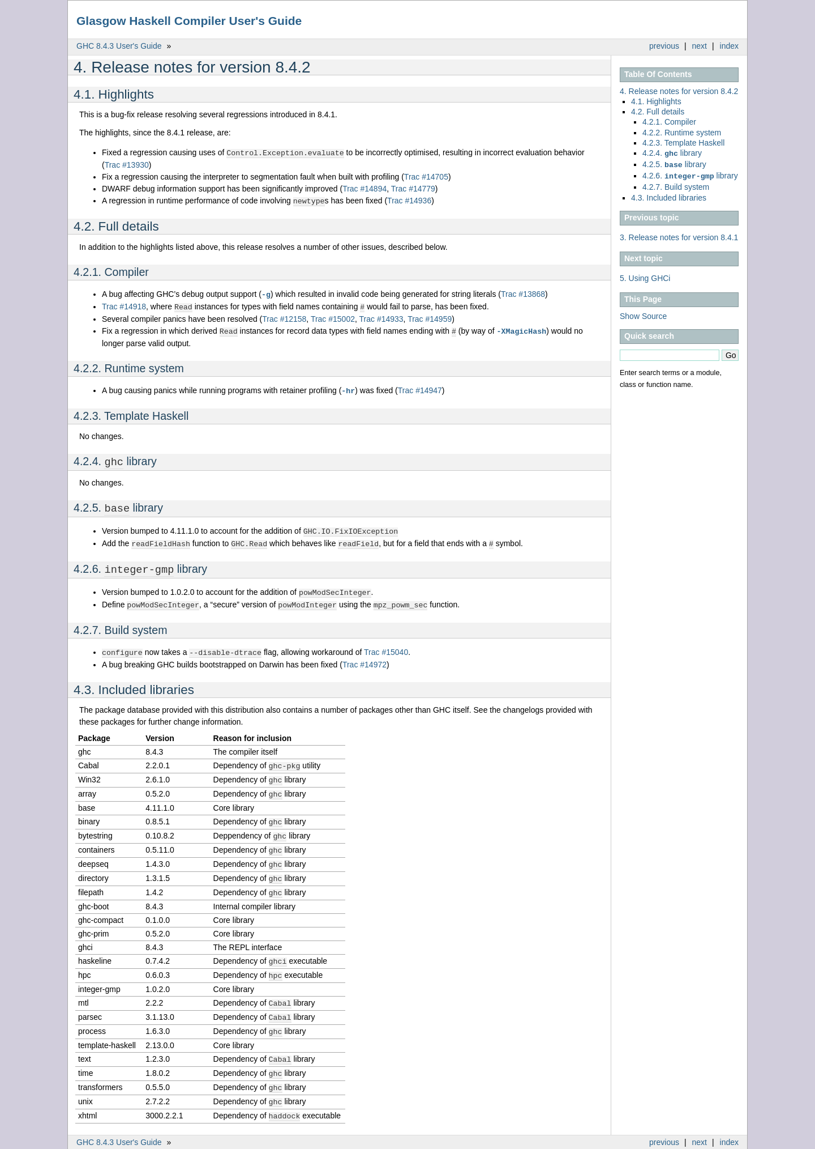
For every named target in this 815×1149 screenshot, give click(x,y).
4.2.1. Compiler (669, 121)
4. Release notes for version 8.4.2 (679, 91)
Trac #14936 (409, 200)
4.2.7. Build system (675, 183)
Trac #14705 (426, 176)
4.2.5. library (674, 163)
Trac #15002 (333, 316)
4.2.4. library (672, 153)
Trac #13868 (523, 292)
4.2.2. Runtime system (681, 132)
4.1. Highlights (656, 101)
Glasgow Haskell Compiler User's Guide (189, 20)
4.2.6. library (690, 173)
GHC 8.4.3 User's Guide (119, 45)
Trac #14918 (124, 304)
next (699, 45)
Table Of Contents (658, 74)
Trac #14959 (430, 316)
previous (664, 45)
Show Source (643, 312)
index (729, 45)
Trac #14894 (364, 188)
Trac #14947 (420, 387)
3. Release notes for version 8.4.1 (679, 234)
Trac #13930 (127, 164)
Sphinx (715, 1140)
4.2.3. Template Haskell (683, 142)
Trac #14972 (364, 656)
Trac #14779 (413, 188)
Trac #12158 (284, 316)
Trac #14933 (381, 316)
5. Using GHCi (645, 274)
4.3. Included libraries (668, 194)
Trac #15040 (386, 644)
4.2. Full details (657, 111)
